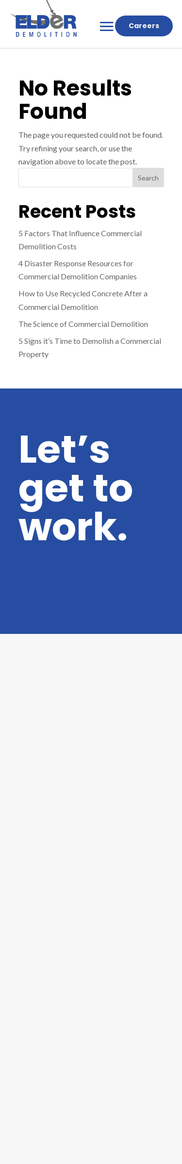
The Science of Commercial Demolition (83, 323)
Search (148, 178)
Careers (144, 26)
